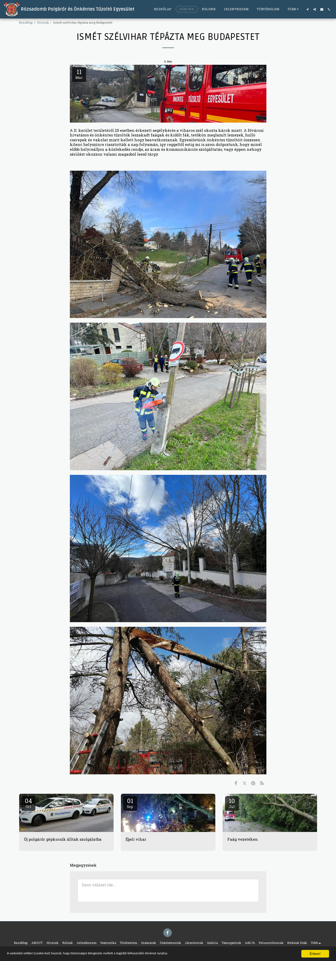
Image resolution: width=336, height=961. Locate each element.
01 (130, 803)
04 (28, 803)
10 (232, 803)
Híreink (43, 22)
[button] (307, 9)
